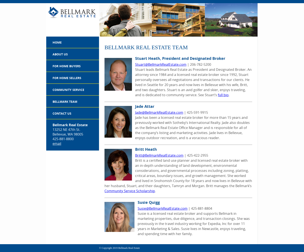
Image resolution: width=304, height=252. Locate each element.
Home (57, 42)
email (57, 143)
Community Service (68, 90)
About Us (60, 54)
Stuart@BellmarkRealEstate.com (160, 64)
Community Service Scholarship (129, 191)
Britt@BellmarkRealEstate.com (159, 155)
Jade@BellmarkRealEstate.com (159, 112)
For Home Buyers (67, 66)
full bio (223, 95)
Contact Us (62, 113)
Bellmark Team (65, 102)
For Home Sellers (67, 78)
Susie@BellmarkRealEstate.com (162, 208)
